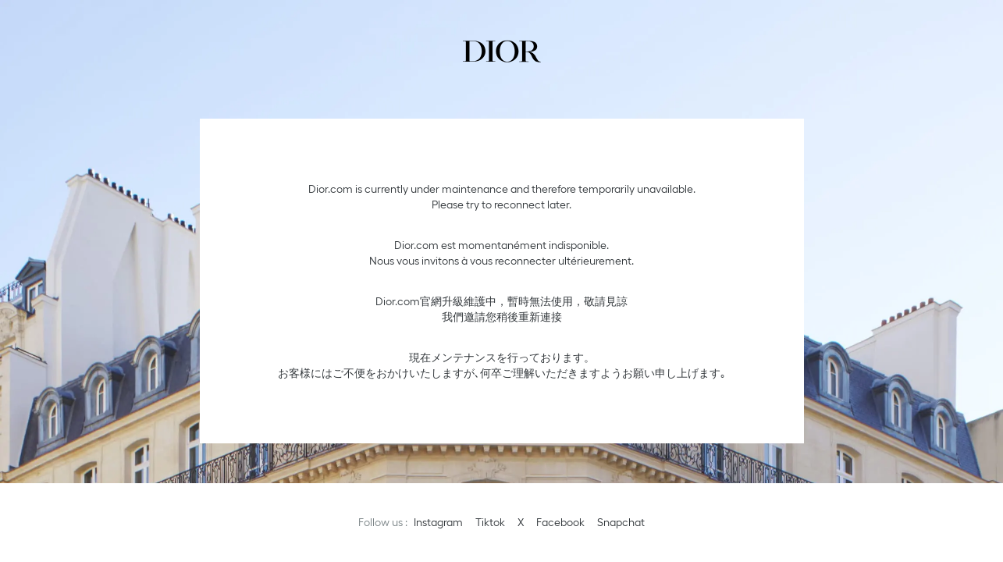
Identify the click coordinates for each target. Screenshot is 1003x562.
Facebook (560, 522)
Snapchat (621, 522)
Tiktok (490, 522)
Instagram (438, 522)
